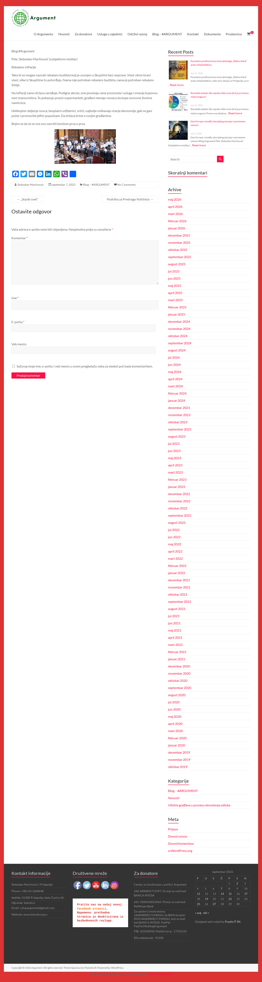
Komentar (19, 238)
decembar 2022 (179, 494)
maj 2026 (174, 199)
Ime (15, 298)
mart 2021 (175, 645)
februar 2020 (177, 738)
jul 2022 (174, 530)
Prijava (173, 829)
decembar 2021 (179, 580)
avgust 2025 (176, 264)
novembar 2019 (179, 759)
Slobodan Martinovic (30, 184)
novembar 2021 (179, 587)
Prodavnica (234, 34)
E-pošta (17, 322)
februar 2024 (177, 393)
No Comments (126, 184)
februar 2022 (177, 566)
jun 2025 (174, 278)
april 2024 (175, 379)
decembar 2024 (179, 321)
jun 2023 (174, 451)
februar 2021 (177, 652)
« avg (198, 912)
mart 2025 (175, 300)
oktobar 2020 (177, 680)
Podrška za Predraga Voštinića (130, 199)
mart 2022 (175, 558)
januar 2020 (176, 745)
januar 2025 (176, 314)
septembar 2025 (179, 257)
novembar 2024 (179, 329)
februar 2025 (177, 307)
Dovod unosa (177, 836)
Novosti (64, 34)
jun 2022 (174, 537)
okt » (206, 912)
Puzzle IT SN (233, 921)
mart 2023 (175, 472)
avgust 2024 (176, 350)
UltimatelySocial (159, 974)
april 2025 (175, 293)
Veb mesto (18, 344)
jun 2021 (174, 623)
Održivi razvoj (137, 34)
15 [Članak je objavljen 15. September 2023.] (230, 893)
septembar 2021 (179, 601)
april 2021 (175, 637)
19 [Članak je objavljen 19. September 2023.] (206, 899)
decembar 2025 (179, 235)
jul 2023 (174, 443)
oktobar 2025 (177, 250)
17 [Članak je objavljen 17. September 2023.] (245, 893)
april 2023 (175, 465)
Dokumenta (212, 34)
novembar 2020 (179, 673)
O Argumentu (43, 34)
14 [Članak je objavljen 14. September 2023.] (222, 893)
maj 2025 (174, 285)
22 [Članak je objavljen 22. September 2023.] (230, 899)
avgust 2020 (176, 695)
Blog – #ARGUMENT (167, 34)
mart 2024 (175, 386)
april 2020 (175, 724)
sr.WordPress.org (180, 851)
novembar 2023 (179, 415)
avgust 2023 (176, 436)
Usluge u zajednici (109, 34)
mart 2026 (175, 214)
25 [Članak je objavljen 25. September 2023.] (198, 904)
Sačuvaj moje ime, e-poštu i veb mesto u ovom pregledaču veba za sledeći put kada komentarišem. (85, 366)
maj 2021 (174, 630)
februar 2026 (177, 221)
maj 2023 (174, 458)
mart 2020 (175, 731)
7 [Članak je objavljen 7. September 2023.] (221, 888)
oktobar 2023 (177, 422)
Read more (177, 85)
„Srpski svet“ (27, 199)
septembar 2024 (179, 343)
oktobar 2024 (177, 336)
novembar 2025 (179, 242)
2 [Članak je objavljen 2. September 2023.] (237, 883)
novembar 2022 (179, 501)
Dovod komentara (181, 843)
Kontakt (193, 34)
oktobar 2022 (177, 508)
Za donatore (83, 34)
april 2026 (175, 206)
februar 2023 (177, 479)
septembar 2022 (179, 515)
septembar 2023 (179, 429)
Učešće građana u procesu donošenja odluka (199, 805)
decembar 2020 (179, 666)
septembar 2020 (179, 688)
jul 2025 (174, 271)
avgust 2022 (176, 522)
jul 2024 (174, 357)
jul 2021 (174, 616)
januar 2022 (176, 573)
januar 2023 (176, 487)
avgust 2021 (176, 609)
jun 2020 (174, 709)
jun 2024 (174, 364)
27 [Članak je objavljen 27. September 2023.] (214, 904)
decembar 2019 (179, 752)
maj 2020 (174, 716)
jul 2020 (174, 702)
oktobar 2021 (177, 594)
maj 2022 (174, 544)
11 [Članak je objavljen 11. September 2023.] (198, 893)
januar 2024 (176, 400)
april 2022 (175, 551)
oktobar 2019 (177, 767)
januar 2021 (176, 659)
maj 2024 (174, 372)
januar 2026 (176, 228)
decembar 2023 (179, 408)
